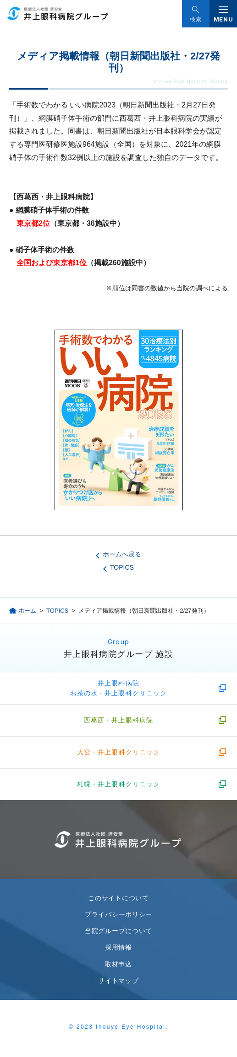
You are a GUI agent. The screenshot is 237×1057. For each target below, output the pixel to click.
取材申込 (118, 964)
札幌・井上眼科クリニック (118, 784)
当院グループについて (118, 930)
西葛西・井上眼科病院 (118, 720)
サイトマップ (118, 980)
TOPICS (122, 567)
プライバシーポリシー (118, 914)
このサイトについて (118, 898)
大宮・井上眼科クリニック (118, 752)
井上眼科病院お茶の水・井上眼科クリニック (118, 688)
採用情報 (118, 947)
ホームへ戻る (122, 554)
